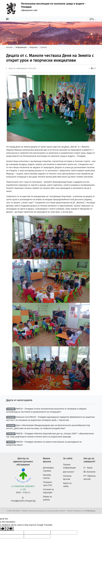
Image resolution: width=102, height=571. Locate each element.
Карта (88, 467)
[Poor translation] (9, 529)
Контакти (89, 472)
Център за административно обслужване (23, 461)
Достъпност (68, 472)
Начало (9, 47)
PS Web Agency (90, 511)
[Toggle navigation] (92, 19)
